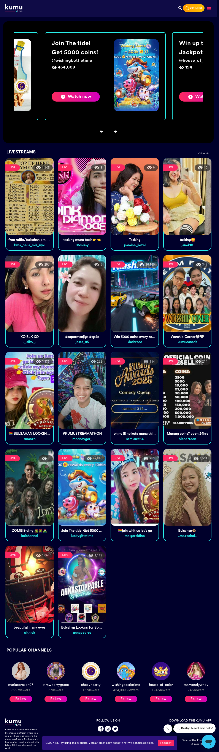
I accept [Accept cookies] (165, 743)
